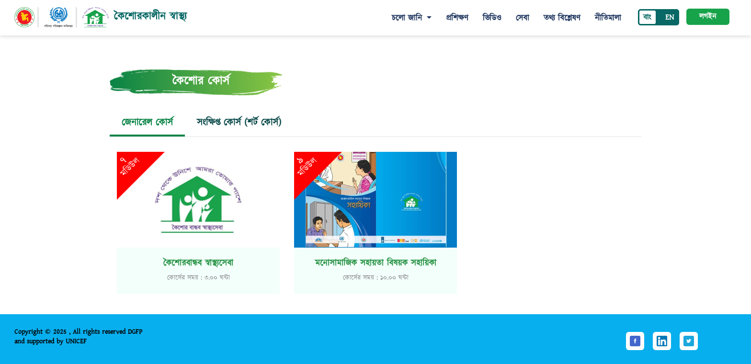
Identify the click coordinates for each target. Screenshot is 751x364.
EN (669, 17)
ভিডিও (492, 18)
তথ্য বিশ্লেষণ (562, 18)
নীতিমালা (608, 18)
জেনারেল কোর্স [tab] (147, 122)
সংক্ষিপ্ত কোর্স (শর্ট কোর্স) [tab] (239, 122)
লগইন (707, 16)
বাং (647, 17)
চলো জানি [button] (408, 18)
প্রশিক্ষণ (457, 18)
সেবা (522, 18)
